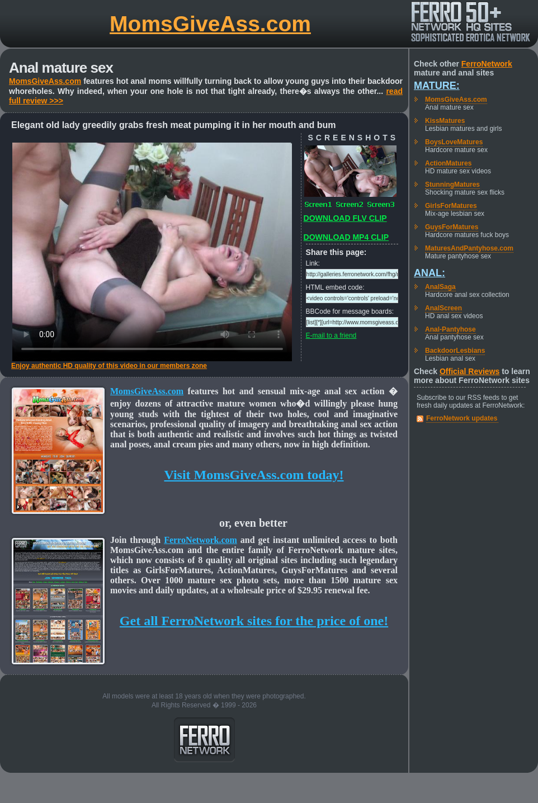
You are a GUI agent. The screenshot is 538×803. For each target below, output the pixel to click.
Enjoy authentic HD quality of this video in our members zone (109, 366)
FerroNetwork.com (200, 540)
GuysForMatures (451, 227)
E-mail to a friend (331, 335)
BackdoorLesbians (455, 351)
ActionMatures (448, 163)
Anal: (429, 272)
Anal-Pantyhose (450, 329)
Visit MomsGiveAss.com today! (253, 474)
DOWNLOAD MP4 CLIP (346, 237)
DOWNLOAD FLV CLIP (345, 218)
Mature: (437, 85)
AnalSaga (440, 287)
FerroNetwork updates (461, 418)
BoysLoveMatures (454, 142)
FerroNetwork (486, 63)
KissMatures (445, 121)
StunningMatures (452, 184)
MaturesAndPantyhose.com (469, 248)
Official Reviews (469, 371)
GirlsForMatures (451, 206)
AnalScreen (443, 308)
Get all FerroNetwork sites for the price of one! (254, 620)
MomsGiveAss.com (210, 24)
